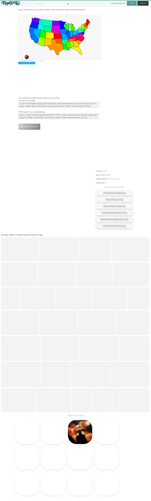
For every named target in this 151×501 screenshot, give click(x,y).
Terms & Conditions (117, 464)
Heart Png (45, 479)
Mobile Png (45, 476)
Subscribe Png (47, 458)
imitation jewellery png (27, 464)
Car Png (90, 461)
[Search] (68, 4)
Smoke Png (68, 467)
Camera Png (69, 461)
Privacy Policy (115, 470)
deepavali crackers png (27, 479)
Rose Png (45, 467)
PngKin (44, 473)
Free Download (29, 126)
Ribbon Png (45, 470)
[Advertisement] (59, 80)
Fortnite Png (69, 479)
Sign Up (143, 3)
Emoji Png (91, 470)
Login (132, 3)
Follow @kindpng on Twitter (121, 482)
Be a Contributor (118, 3)
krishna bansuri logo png (28, 461)
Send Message (23, 63)
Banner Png (91, 479)
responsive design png (27, 476)
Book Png (91, 473)
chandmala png (24, 473)
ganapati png (23, 467)
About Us (113, 458)
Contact (113, 461)
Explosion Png (69, 476)
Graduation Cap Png (72, 473)
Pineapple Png (92, 467)
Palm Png (68, 458)
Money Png (91, 458)
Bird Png (90, 464)
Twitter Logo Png (48, 461)
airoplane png (24, 470)
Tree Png (67, 464)
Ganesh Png (91, 476)
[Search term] (52, 3)
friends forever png (26, 458)
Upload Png (114, 473)
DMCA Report (115, 467)
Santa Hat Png (47, 464)
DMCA (32, 63)
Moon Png (68, 470)
